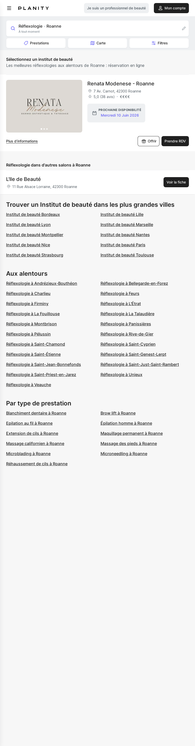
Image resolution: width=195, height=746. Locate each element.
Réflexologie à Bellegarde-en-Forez (134, 283)
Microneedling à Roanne (124, 453)
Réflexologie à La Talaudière (127, 313)
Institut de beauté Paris (123, 244)
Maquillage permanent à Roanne (132, 433)
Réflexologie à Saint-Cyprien (128, 344)
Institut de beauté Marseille (127, 224)
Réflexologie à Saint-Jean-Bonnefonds (43, 364)
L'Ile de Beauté (23, 179)
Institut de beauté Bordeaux (33, 214)
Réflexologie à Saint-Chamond (35, 344)
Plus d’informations (22, 141)
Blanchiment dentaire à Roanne (36, 413)
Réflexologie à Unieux (121, 374)
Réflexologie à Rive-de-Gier (127, 334)
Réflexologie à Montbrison (31, 323)
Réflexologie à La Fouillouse (33, 313)
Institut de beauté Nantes (125, 234)
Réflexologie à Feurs (120, 293)
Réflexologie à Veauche (28, 384)
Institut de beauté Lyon (28, 224)
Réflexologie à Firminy (27, 303)
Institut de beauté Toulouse (127, 254)
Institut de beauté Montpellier (34, 234)
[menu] (9, 8)
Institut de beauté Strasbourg (34, 254)
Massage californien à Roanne (35, 443)
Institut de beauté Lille (122, 214)
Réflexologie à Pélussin (28, 334)
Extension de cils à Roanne (32, 433)
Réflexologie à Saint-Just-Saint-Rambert (140, 364)
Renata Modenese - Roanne (120, 84)
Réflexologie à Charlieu (28, 293)
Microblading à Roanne (28, 453)
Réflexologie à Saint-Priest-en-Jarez (41, 374)
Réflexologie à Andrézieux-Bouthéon (41, 283)
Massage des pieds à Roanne (129, 443)
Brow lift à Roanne (118, 413)
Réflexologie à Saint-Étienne (33, 354)
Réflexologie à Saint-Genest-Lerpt (133, 354)
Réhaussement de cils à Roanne (37, 463)
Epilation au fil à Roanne (29, 423)
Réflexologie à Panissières (126, 323)
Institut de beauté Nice (28, 244)
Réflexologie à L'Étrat (121, 303)
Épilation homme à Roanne (126, 423)
